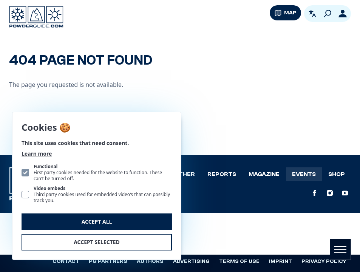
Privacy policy (323, 261)
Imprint (280, 261)
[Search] (327, 13)
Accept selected (97, 242)
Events (304, 174)
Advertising (191, 261)
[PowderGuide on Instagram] (330, 193)
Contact (66, 261)
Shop (336, 174)
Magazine (264, 174)
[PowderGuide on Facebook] (315, 193)
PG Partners (108, 261)
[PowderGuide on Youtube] (345, 193)
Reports (221, 174)
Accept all (97, 221)
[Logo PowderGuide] (36, 17)
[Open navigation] (340, 249)
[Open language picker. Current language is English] (312, 13)
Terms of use (239, 261)
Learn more (37, 153)
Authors (150, 261)
